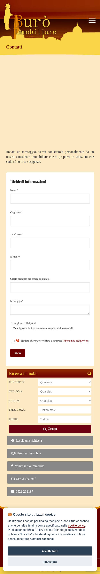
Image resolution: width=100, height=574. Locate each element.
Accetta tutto (50, 551)
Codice (13, 419)
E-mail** (15, 256)
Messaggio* (16, 301)
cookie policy (76, 525)
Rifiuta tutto (50, 561)
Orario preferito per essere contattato (29, 278)
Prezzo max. (17, 409)
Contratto (16, 382)
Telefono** (16, 234)
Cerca (50, 429)
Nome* (14, 190)
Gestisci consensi (42, 539)
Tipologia (15, 391)
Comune (14, 400)
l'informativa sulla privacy (76, 340)
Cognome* (16, 212)
